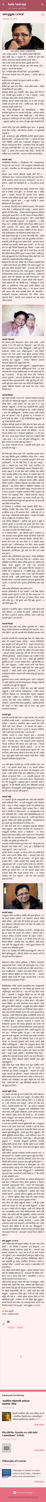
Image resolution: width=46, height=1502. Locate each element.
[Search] (42, 5)
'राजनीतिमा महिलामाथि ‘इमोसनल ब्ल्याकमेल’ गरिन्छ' (15, 1402)
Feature (11, 1327)
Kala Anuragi (17, 4)
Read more (39, 1425)
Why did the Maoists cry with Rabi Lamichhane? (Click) (19, 1434)
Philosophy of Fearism (14, 1460)
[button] (42, 15)
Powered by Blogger (23, 1492)
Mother (20, 1327)
